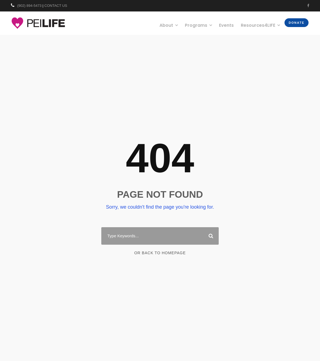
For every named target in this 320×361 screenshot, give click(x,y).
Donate (296, 22)
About (166, 25)
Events (226, 25)
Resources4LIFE (258, 25)
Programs (196, 25)
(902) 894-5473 (29, 6)
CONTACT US (56, 6)
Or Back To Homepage (160, 253)
